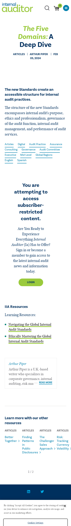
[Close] (65, 509)
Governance (28, 149)
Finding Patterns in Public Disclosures (26, 444)
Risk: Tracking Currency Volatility (61, 443)
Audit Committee (50, 149)
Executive (10, 155)
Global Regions (44, 155)
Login (31, 282)
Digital (21, 144)
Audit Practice (37, 144)
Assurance (56, 144)
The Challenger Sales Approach (44, 443)
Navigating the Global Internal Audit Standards (30, 327)
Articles (9, 144)
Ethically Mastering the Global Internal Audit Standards (30, 339)
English (9, 160)
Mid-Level (25, 155)
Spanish (22, 160)
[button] (29, 471)
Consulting (11, 149)
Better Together (9, 439)
